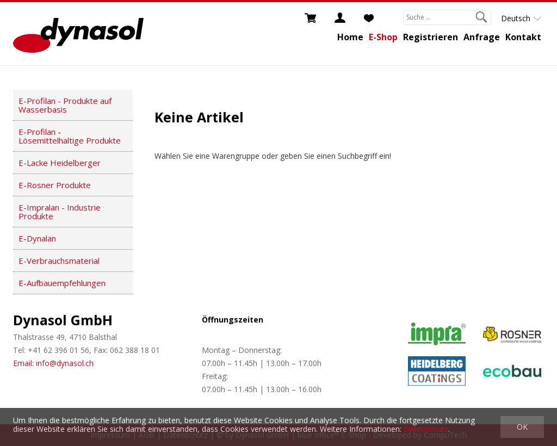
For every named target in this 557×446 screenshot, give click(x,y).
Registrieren (430, 37)
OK (522, 427)
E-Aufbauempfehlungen (62, 282)
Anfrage (481, 37)
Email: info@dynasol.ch (53, 363)
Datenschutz (426, 429)
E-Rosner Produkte (54, 184)
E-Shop (383, 37)
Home (350, 37)
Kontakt (523, 37)
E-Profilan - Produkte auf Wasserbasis (65, 105)
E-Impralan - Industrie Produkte (59, 211)
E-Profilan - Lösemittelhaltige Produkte (69, 136)
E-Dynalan (37, 238)
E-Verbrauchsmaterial (59, 260)
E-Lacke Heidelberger (59, 162)
